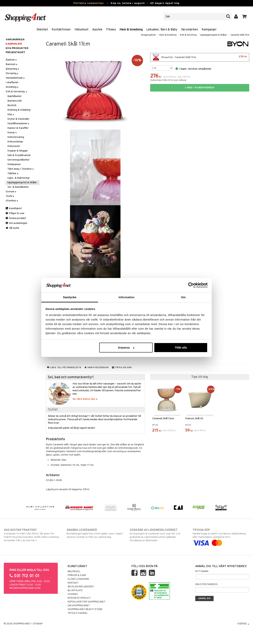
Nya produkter (17, 48)
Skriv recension (96, 367)
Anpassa (126, 347)
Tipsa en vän (122, 367)
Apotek (97, 30)
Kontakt (73, 583)
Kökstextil (13, 146)
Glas (11, 114)
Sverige (243, 623)
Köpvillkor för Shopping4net (86, 601)
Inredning (12, 87)
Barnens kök (14, 100)
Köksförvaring (15, 137)
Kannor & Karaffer (17, 128)
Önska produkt (16, 218)
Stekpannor (14, 164)
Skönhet (42, 30)
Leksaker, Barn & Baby (161, 30)
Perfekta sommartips (88, 3)
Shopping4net (148, 34)
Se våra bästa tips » (85, 399)
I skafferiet (12, 82)
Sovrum (11, 191)
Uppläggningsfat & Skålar (213, 34)
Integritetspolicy (79, 598)
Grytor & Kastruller (18, 119)
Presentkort (15, 52)
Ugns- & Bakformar (18, 178)
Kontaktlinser (61, 30)
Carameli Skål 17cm (239, 34)
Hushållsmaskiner (18, 123)
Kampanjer (209, 30)
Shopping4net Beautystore (85, 609)
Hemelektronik (15, 78)
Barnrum (12, 64)
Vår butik (12, 228)
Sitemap (38, 623)
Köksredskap (15, 141)
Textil (10, 196)
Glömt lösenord (78, 579)
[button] (244, 16)
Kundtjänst (14, 208)
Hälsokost (81, 30)
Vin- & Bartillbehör (18, 187)
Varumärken (189, 30)
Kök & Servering (188, 34)
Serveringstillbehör (18, 159)
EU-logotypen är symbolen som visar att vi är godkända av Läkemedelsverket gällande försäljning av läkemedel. (158, 535)
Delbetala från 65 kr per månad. (168, 80)
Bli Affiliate (75, 590)
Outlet (53, 410)
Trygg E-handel (78, 613)
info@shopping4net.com (24, 588)
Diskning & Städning (18, 110)
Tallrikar (13, 173)
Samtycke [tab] (70, 297)
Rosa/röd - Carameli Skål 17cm (199, 57)
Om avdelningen (16, 223)
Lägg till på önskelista (64, 367)
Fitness (111, 30)
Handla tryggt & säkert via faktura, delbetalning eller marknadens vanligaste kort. (221, 536)
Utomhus (12, 200)
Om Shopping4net (79, 605)
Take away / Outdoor (20, 169)
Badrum (11, 59)
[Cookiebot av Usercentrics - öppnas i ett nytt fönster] (191, 285)
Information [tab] (126, 297)
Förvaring (12, 73)
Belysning (13, 69)
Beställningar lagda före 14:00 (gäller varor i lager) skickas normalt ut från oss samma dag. (95, 533)
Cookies (73, 594)
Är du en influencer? (81, 586)
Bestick (11, 105)
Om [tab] (183, 297)
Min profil (74, 571)
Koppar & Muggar (17, 150)
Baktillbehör (14, 96)
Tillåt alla (181, 347)
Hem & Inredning (131, 30)
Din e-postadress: (206, 584)
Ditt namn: (201, 571)
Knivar (12, 132)
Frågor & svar (15, 213)
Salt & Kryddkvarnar (19, 155)
